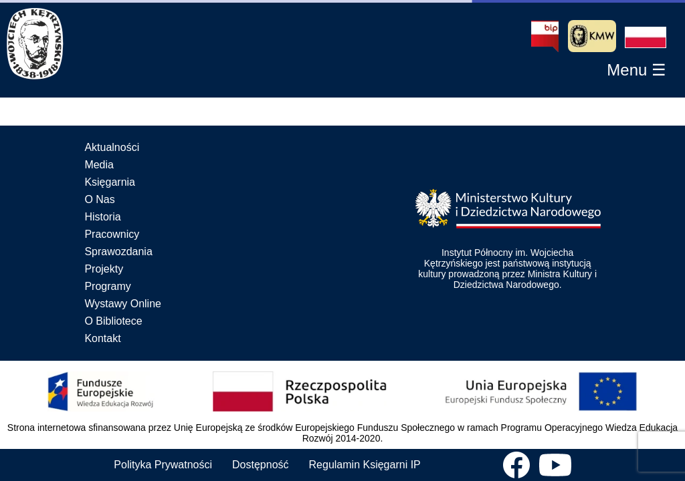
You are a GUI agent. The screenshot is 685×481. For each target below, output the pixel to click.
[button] (645, 37)
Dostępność (260, 464)
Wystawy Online (122, 303)
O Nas (99, 199)
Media (99, 164)
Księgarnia (109, 182)
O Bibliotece (113, 321)
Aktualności (111, 147)
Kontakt (102, 338)
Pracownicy (111, 234)
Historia (102, 216)
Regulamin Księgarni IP (365, 464)
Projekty (103, 269)
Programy (107, 286)
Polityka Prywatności (163, 464)
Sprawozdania (118, 251)
